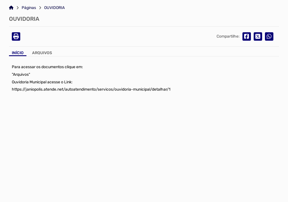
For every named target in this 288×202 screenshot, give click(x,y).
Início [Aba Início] (18, 53)
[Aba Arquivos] (42, 53)
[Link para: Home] (11, 8)
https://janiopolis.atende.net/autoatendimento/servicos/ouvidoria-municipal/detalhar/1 (91, 89)
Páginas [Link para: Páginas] (29, 8)
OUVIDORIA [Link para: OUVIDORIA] (54, 8)
